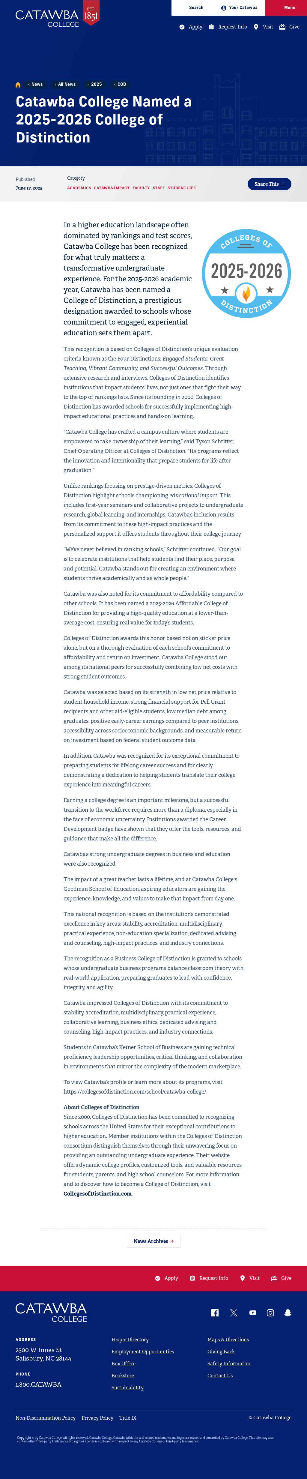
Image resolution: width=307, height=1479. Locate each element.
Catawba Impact (112, 188)
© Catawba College (270, 1418)
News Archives (151, 1241)
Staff (159, 188)
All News (67, 84)
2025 (96, 84)
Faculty (141, 188)
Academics (79, 188)
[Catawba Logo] (52, 1313)
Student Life (182, 188)
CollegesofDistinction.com (98, 1193)
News (37, 84)
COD (122, 84)
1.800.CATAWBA (38, 1384)
